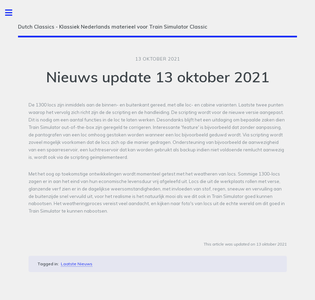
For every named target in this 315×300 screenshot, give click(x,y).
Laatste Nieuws (76, 263)
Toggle (12, 13)
